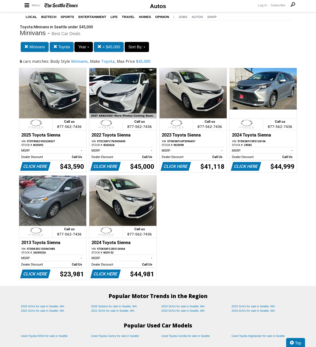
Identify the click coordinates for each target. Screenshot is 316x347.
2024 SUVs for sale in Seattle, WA (183, 306)
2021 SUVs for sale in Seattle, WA (113, 310)
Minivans (34, 47)
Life (114, 17)
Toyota (61, 47)
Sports (67, 17)
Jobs (182, 17)
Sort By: (136, 47)
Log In (262, 5)
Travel (128, 17)
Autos (158, 6)
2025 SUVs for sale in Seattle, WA (42, 306)
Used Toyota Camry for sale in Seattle (115, 336)
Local (31, 17)
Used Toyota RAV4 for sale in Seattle (44, 336)
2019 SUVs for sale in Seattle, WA (253, 310)
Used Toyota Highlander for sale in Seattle (258, 336)
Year (83, 47)
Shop (212, 17)
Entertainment (92, 17)
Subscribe (278, 5)
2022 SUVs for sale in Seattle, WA (42, 310)
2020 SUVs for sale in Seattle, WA (183, 310)
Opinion (162, 17)
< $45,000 (108, 47)
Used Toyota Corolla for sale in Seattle (185, 336)
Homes (145, 17)
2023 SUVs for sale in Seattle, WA (253, 306)
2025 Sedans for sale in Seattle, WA (114, 306)
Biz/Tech (48, 17)
